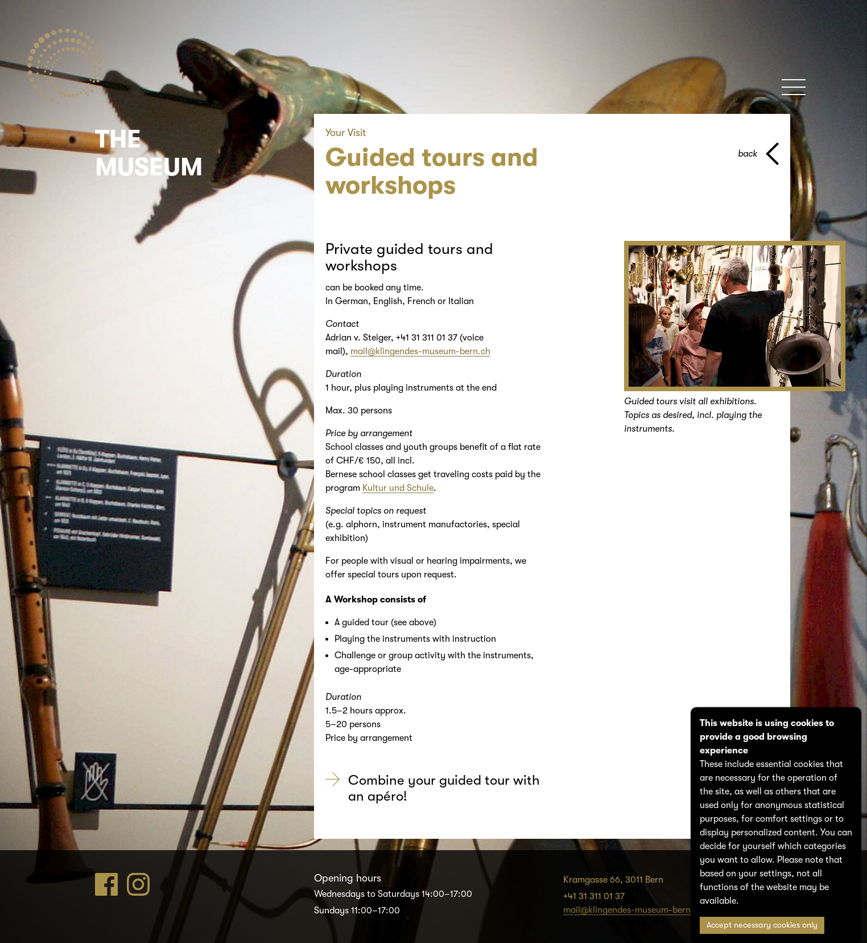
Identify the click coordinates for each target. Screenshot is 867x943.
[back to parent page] (758, 153)
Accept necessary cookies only (762, 925)
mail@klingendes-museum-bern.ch (420, 351)
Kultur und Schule (398, 488)
